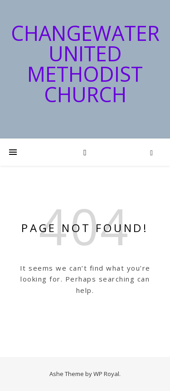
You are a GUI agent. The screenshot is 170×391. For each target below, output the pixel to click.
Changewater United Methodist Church (85, 63)
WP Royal (106, 374)
